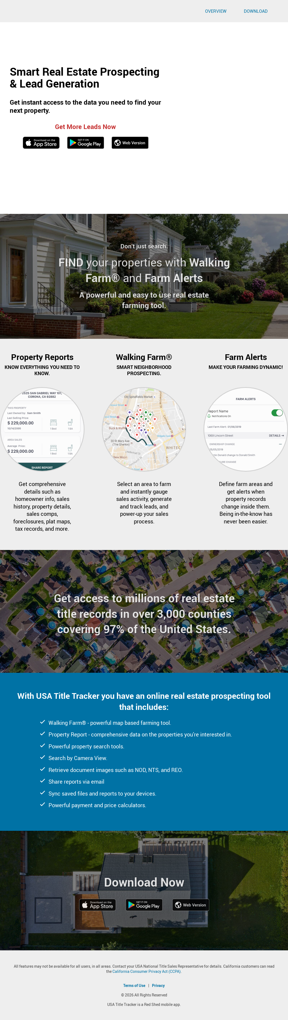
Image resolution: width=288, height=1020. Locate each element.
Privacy (158, 985)
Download (256, 11)
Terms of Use (134, 985)
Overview (215, 11)
